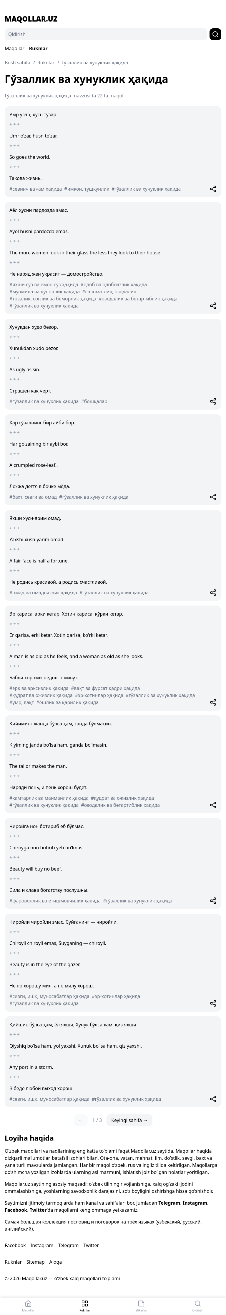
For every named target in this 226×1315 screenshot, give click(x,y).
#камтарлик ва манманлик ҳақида (49, 798)
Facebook (16, 1210)
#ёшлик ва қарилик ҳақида (67, 702)
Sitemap (35, 1262)
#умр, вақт (21, 702)
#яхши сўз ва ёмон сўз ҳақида (43, 284)
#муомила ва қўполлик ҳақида (44, 291)
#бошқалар (94, 401)
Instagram (195, 1203)
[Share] (213, 188)
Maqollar (14, 48)
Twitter (38, 1210)
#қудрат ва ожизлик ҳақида (41, 695)
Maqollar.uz (31, 19)
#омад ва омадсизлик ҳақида (43, 592)
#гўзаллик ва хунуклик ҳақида (146, 189)
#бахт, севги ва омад (33, 497)
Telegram (169, 1203)
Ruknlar (38, 48)
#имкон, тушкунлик (86, 189)
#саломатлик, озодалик (109, 291)
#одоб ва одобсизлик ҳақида (114, 284)
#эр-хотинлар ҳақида (99, 695)
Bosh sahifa (17, 62)
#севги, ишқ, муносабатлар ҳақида (49, 996)
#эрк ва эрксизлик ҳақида (39, 688)
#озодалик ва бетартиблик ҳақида (138, 298)
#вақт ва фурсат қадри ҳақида (105, 688)
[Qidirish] (106, 34)
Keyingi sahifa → (129, 1120)
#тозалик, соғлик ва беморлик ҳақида (52, 298)
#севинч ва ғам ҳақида (35, 189)
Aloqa (55, 1262)
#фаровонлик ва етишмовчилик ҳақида (55, 900)
